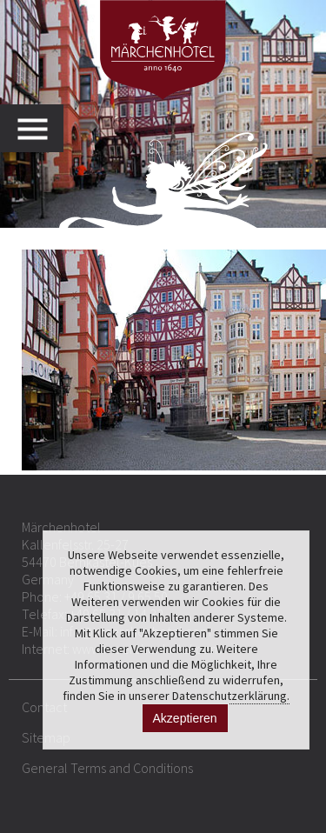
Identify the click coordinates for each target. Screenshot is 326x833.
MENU (40, 128)
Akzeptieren (185, 718)
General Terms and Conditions (107, 767)
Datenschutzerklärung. (230, 695)
